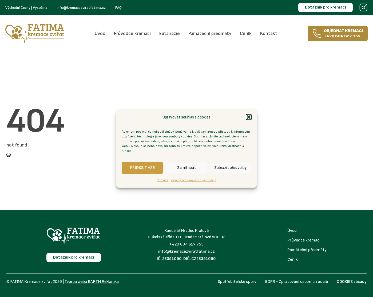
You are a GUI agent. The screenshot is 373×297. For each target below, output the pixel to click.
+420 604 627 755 (186, 244)
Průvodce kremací (132, 33)
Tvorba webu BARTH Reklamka (92, 281)
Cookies (162, 180)
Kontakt (268, 33)
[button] (248, 117)
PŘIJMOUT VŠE (142, 167)
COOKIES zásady (352, 281)
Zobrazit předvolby (230, 167)
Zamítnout (186, 167)
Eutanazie (169, 33)
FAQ (118, 7)
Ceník (246, 33)
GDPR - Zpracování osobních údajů (296, 281)
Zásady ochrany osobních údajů (193, 180)
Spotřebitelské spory (237, 281)
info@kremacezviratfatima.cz (81, 7)
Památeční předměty (209, 33)
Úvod (100, 33)
